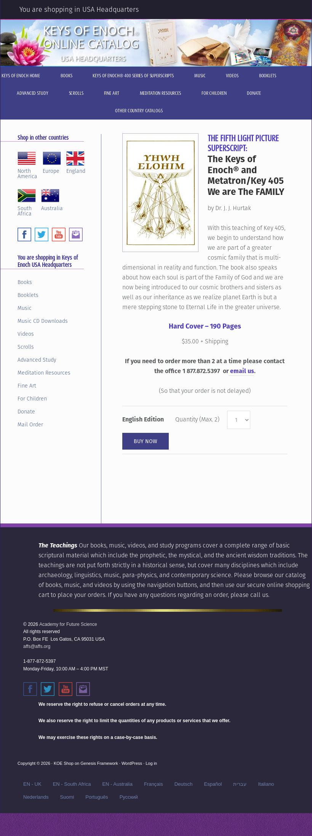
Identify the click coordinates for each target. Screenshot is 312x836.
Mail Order (30, 424)
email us (241, 371)
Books (25, 282)
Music (25, 308)
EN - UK (32, 784)
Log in (151, 763)
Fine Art (27, 385)
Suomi (67, 797)
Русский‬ (129, 797)
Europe (52, 161)
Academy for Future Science (68, 624)
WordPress (132, 763)
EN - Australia (117, 784)
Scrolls (26, 347)
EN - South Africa (72, 784)
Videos (26, 334)
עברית (239, 784)
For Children (32, 398)
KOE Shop (64, 763)
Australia (52, 199)
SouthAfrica (27, 201)
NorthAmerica (27, 164)
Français (153, 784)
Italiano (266, 784)
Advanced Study (37, 360)
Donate (26, 411)
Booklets (28, 295)
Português (96, 797)
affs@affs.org (36, 646)
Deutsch (183, 784)
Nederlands (36, 797)
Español (213, 784)
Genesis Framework (99, 763)
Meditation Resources (44, 373)
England (75, 161)
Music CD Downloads (43, 321)
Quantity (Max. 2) (197, 419)
